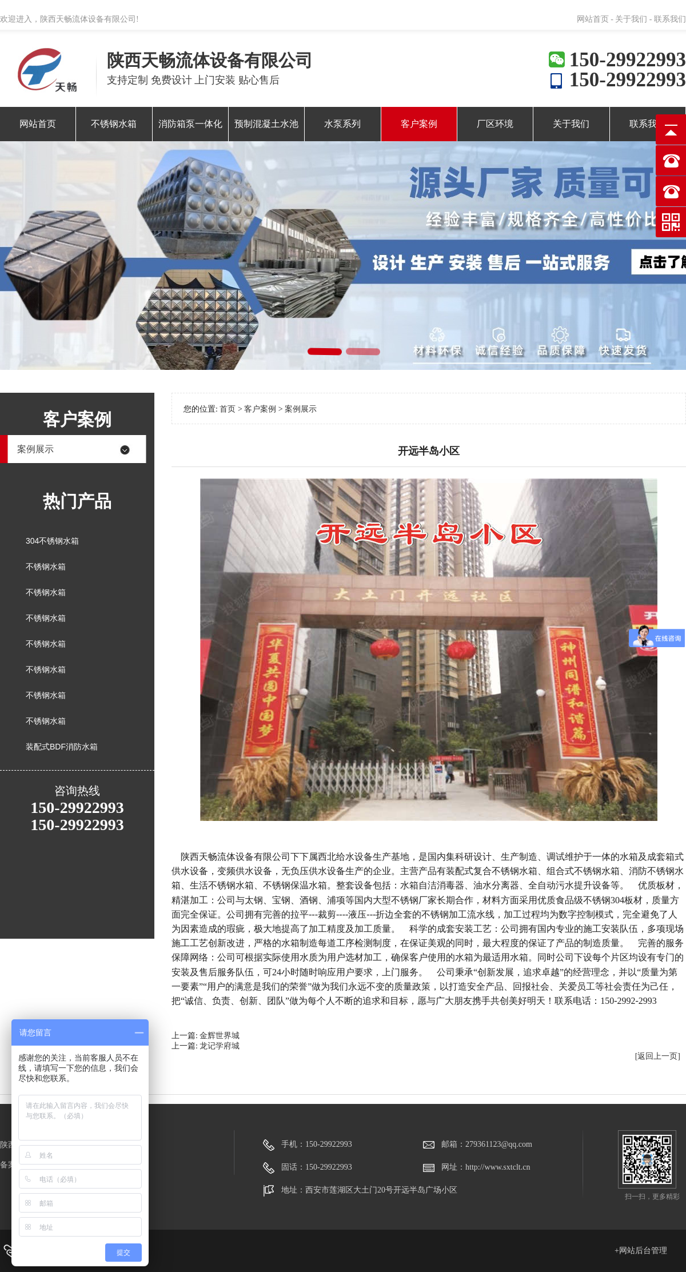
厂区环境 (495, 124)
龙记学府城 (220, 1046)
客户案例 (419, 124)
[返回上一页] (657, 1056)
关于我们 (571, 124)
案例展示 (35, 449)
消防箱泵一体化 (190, 124)
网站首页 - (596, 19)
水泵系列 (342, 124)
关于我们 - (633, 19)
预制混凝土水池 (266, 124)
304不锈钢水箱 (52, 540)
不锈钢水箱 (114, 124)
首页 (228, 409)
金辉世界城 (220, 1035)
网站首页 (37, 124)
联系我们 (670, 19)
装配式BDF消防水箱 (62, 746)
